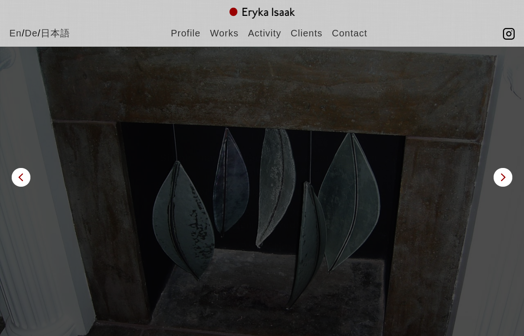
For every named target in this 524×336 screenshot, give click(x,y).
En (15, 33)
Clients (307, 33)
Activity (264, 33)
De (31, 33)
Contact (349, 33)
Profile (186, 33)
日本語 (55, 33)
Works (224, 33)
